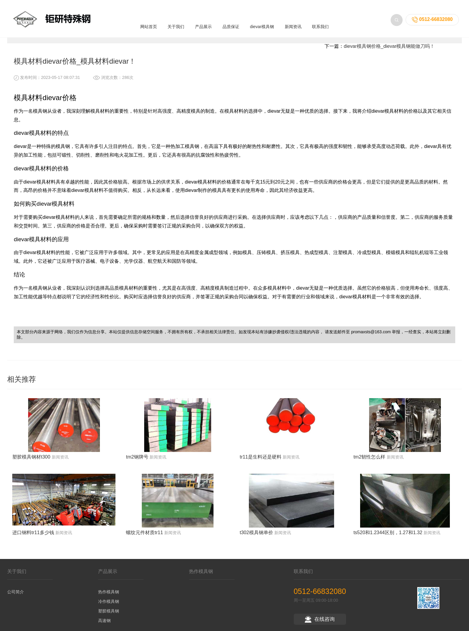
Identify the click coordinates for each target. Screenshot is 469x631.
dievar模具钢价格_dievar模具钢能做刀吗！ (389, 52)
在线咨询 (320, 625)
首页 (47, 38)
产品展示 (203, 18)
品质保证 (231, 18)
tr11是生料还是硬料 (260, 462)
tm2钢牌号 (137, 462)
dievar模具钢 (262, 18)
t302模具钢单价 (256, 538)
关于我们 (176, 18)
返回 (440, 38)
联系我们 (320, 18)
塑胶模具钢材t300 (31, 462)
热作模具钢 (108, 597)
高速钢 (104, 626)
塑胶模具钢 (108, 617)
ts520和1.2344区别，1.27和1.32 (388, 538)
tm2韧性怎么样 (370, 462)
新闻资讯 (293, 18)
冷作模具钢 (108, 607)
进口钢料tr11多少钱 (33, 538)
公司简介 (15, 597)
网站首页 (148, 18)
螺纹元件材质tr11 (144, 538)
